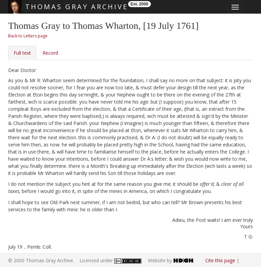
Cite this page (220, 260)
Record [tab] (50, 53)
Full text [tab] (22, 53)
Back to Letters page (28, 36)
